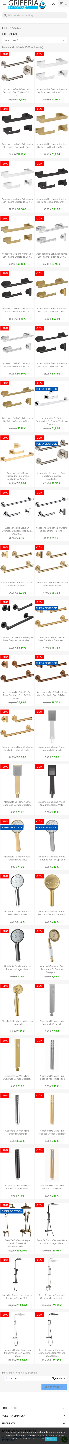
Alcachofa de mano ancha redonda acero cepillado (51, 858)
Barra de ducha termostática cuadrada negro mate (52, 1242)
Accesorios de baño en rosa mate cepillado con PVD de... (52, 694)
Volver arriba (54, 1387)
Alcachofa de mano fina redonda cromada (17, 1132)
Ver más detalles (36, 1438)
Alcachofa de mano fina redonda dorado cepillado (52, 1132)
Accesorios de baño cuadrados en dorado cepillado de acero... (17, 476)
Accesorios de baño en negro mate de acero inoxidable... (17, 639)
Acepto (51, 1438)
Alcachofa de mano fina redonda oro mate (52, 1187)
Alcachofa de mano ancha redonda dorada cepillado (52, 913)
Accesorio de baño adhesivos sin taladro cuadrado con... (51, 91)
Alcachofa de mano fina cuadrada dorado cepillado (17, 1077)
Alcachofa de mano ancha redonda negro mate (17, 968)
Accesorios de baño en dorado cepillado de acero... (17, 584)
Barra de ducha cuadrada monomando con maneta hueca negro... (51, 1353)
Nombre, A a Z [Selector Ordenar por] (34, 40)
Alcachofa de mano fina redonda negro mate (17, 1187)
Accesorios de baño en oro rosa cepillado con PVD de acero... (17, 695)
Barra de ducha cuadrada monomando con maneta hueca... (17, 1353)
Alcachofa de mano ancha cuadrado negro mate (51, 803)
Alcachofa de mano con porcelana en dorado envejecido (51, 969)
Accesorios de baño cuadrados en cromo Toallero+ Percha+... (52, 421)
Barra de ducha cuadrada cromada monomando (51, 1297)
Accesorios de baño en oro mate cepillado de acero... (52, 639)
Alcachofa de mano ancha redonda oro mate (17, 858)
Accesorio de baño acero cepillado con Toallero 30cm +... (17, 92)
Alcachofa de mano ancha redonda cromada (17, 913)
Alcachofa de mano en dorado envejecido (17, 1022)
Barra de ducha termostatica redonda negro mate (17, 1297)
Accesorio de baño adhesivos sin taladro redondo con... (51, 255)
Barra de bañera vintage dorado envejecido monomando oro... (17, 1243)
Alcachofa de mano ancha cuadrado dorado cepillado (17, 803)
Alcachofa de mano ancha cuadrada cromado (51, 748)
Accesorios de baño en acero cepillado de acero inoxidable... (51, 476)
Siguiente (59, 1378)
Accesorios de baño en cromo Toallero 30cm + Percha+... (51, 529)
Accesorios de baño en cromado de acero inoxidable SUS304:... (17, 530)
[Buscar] (34, 15)
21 (16, 1378)
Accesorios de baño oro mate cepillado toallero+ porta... (17, 748)
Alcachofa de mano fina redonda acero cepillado (52, 1077)
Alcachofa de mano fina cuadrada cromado (52, 1022)
